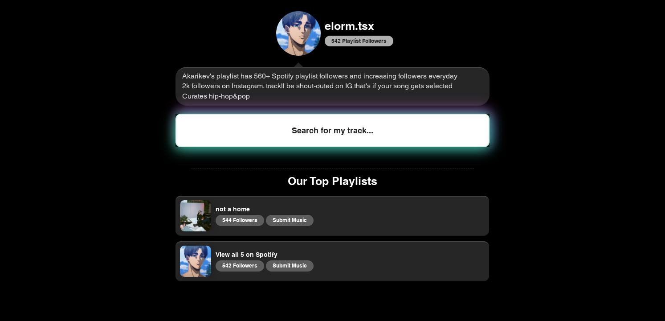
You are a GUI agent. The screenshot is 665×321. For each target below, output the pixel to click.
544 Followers (239, 219)
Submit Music (289, 219)
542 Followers (239, 265)
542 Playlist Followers (359, 40)
